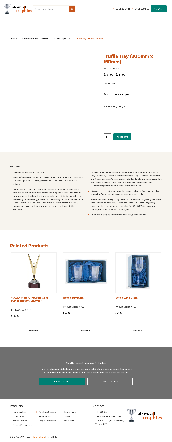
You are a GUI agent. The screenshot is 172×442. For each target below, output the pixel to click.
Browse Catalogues (66, 21)
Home (29, 21)
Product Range (44, 21)
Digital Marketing (39, 437)
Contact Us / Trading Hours (133, 21)
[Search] (72, 9)
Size (106, 94)
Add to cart (122, 136)
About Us (84, 21)
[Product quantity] (107, 136)
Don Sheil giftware (62, 38)
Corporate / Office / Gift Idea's (35, 38)
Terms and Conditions (105, 21)
